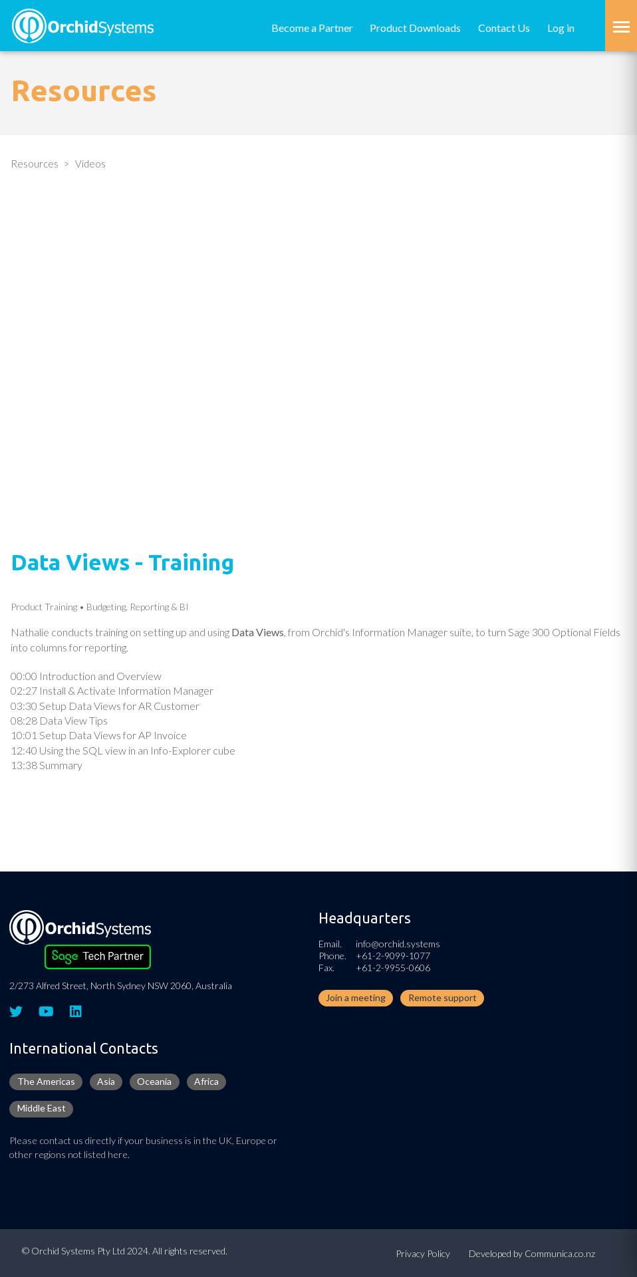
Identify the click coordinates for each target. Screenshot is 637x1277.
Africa (206, 1081)
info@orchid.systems (398, 943)
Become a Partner (312, 27)
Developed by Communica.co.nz (532, 1253)
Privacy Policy (423, 1253)
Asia (106, 1081)
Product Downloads (415, 27)
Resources (35, 164)
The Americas (46, 1081)
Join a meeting (356, 997)
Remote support (442, 997)
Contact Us (504, 27)
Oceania (154, 1081)
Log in (560, 27)
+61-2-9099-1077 (393, 955)
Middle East (41, 1107)
